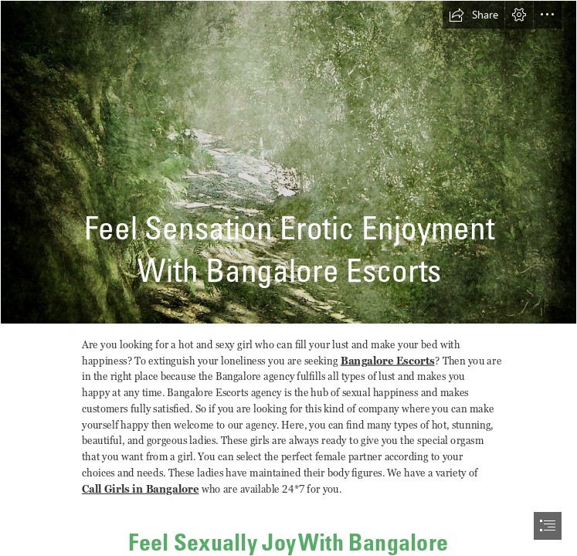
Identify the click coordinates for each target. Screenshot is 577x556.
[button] (473, 15)
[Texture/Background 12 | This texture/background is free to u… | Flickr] (288, 162)
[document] (288, 278)
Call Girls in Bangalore (140, 489)
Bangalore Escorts (388, 360)
